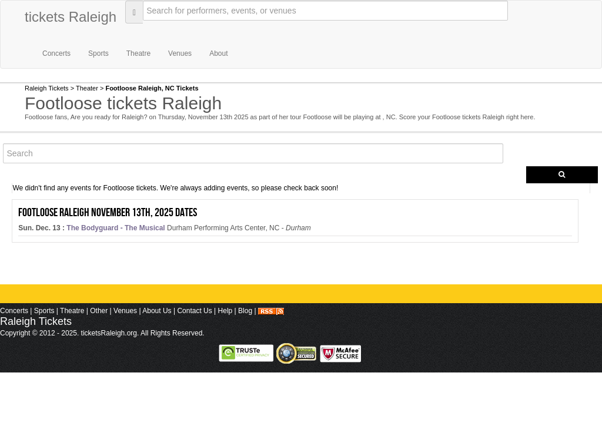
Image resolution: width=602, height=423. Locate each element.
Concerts (56, 53)
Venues (180, 53)
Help (225, 311)
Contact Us (194, 311)
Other (99, 311)
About (218, 53)
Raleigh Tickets (47, 88)
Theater (87, 88)
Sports (98, 53)
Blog (245, 311)
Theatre (138, 53)
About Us (156, 311)
